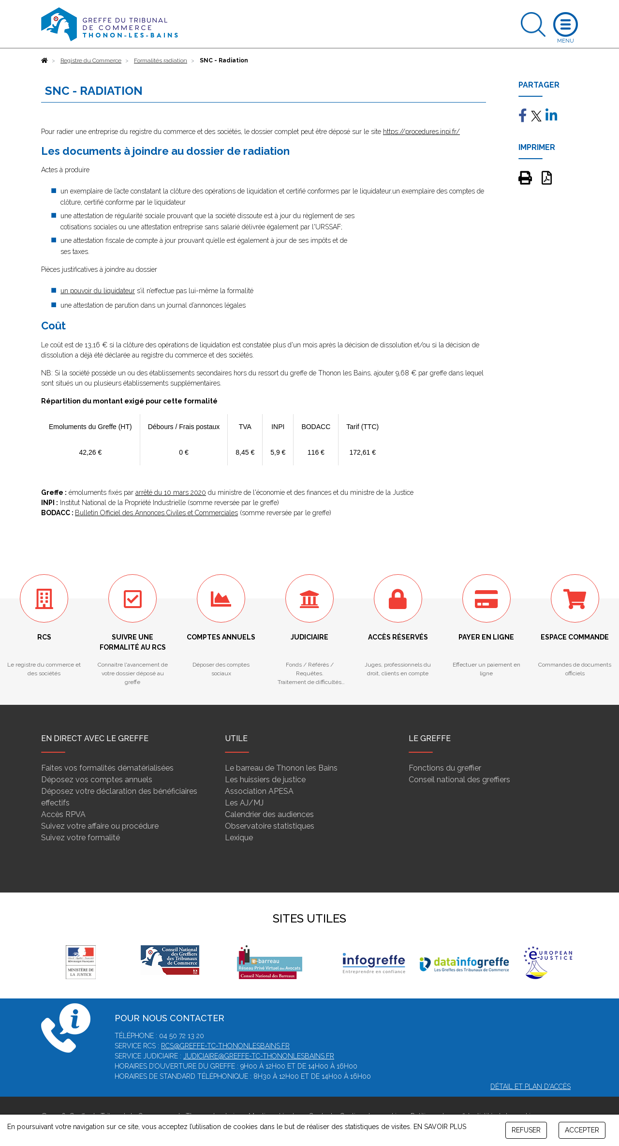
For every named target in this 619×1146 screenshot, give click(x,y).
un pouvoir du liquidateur (97, 291)
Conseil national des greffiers (459, 779)
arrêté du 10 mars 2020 (170, 492)
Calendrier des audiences (269, 814)
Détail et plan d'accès (530, 1086)
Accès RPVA (63, 814)
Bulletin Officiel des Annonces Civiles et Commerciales (156, 513)
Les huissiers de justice (265, 779)
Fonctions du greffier (445, 768)
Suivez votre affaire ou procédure (100, 826)
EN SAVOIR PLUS (439, 1127)
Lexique (239, 837)
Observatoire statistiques (269, 826)
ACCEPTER (582, 1130)
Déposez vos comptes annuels (96, 779)
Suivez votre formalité (80, 837)
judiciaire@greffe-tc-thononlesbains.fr (258, 1056)
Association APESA (259, 791)
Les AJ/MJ (244, 802)
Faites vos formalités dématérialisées (107, 768)
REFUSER (526, 1130)
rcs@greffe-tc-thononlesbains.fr (225, 1046)
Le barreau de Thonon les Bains (281, 768)
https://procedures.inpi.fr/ (421, 131)
